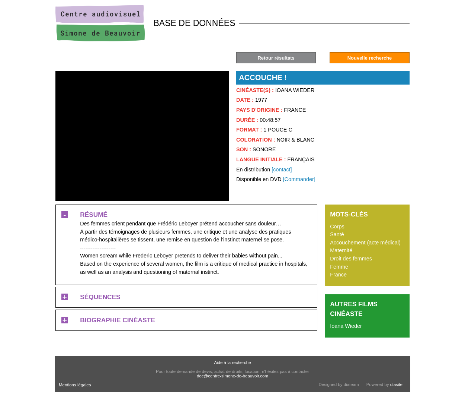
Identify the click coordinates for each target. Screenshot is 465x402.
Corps (337, 227)
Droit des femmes (351, 259)
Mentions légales (75, 385)
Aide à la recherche (232, 362)
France (338, 275)
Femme (339, 267)
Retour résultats (275, 58)
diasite (396, 384)
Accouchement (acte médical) (365, 243)
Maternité (341, 250)
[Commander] (299, 179)
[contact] (282, 169)
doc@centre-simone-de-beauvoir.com (232, 376)
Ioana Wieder (346, 326)
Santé (337, 234)
